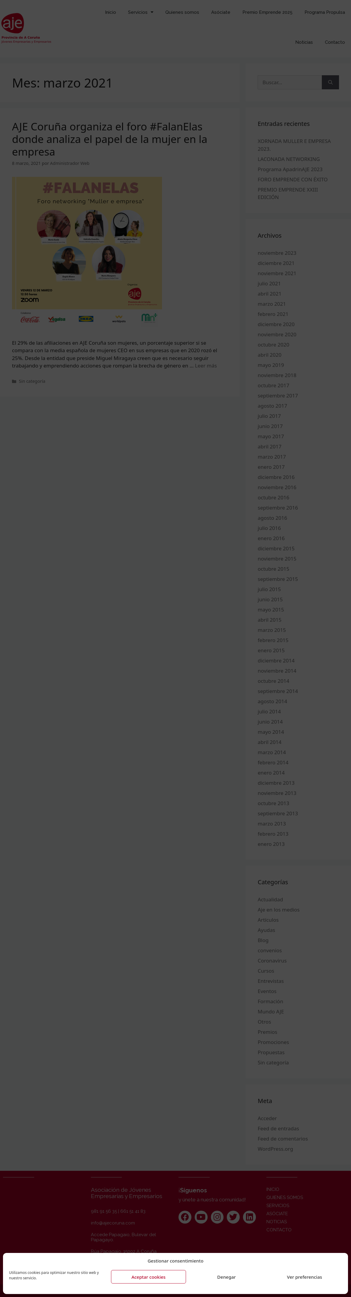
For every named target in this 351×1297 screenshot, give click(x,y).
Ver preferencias (304, 1277)
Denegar (226, 1277)
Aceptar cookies (148, 1277)
